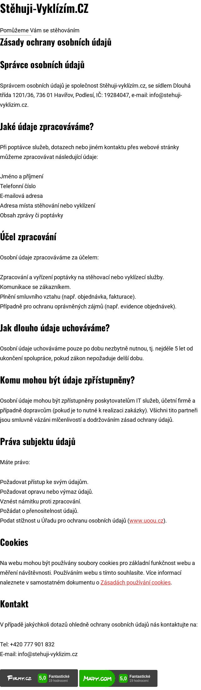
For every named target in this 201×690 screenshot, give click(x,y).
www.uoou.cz (146, 521)
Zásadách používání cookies (135, 582)
